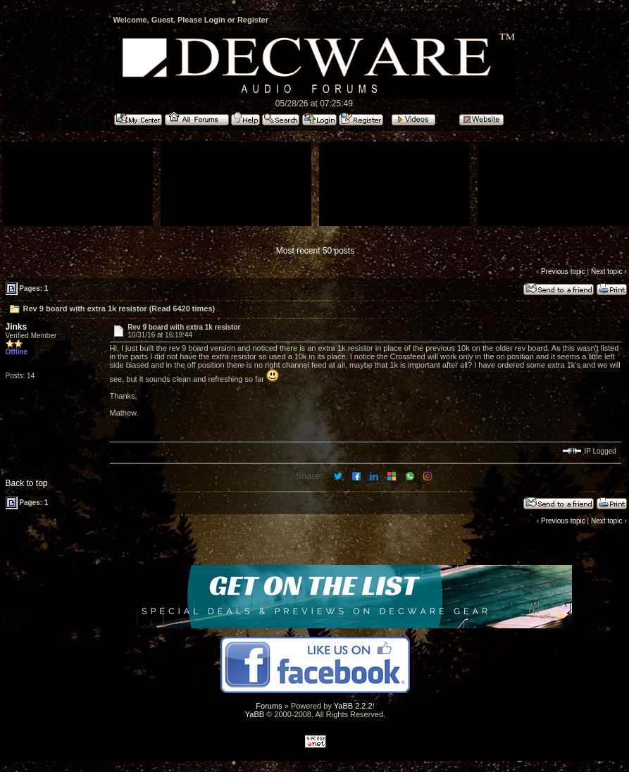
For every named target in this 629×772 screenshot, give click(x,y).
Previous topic (563, 271)
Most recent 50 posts (315, 251)
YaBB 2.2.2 (353, 706)
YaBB (254, 714)
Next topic (606, 271)
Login (214, 19)
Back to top (27, 483)
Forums (269, 706)
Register (252, 19)
